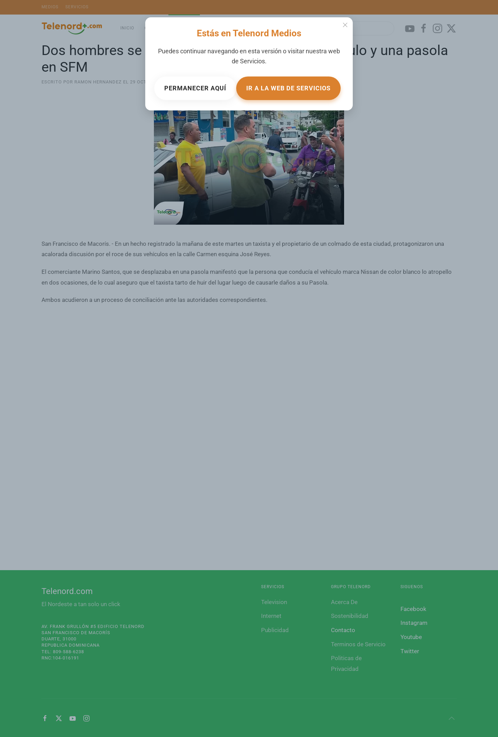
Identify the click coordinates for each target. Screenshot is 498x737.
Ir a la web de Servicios (288, 88)
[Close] (345, 25)
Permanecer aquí (195, 88)
